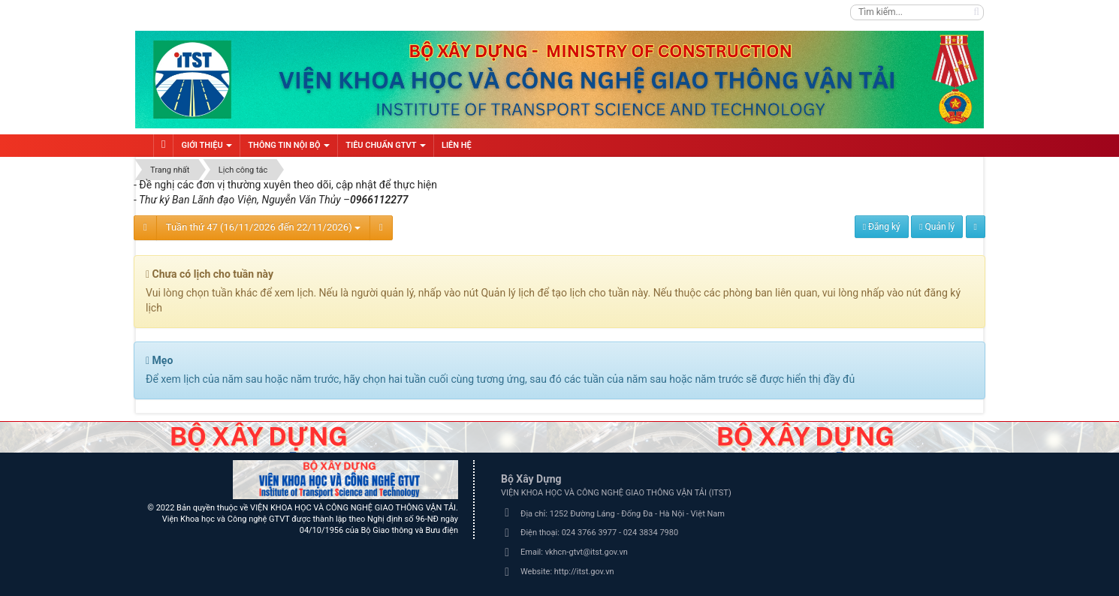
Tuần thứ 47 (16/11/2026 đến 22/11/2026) (263, 227)
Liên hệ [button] (457, 145)
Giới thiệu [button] (206, 148)
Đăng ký (881, 226)
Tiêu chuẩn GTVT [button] (385, 148)
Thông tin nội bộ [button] (289, 148)
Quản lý (937, 226)
